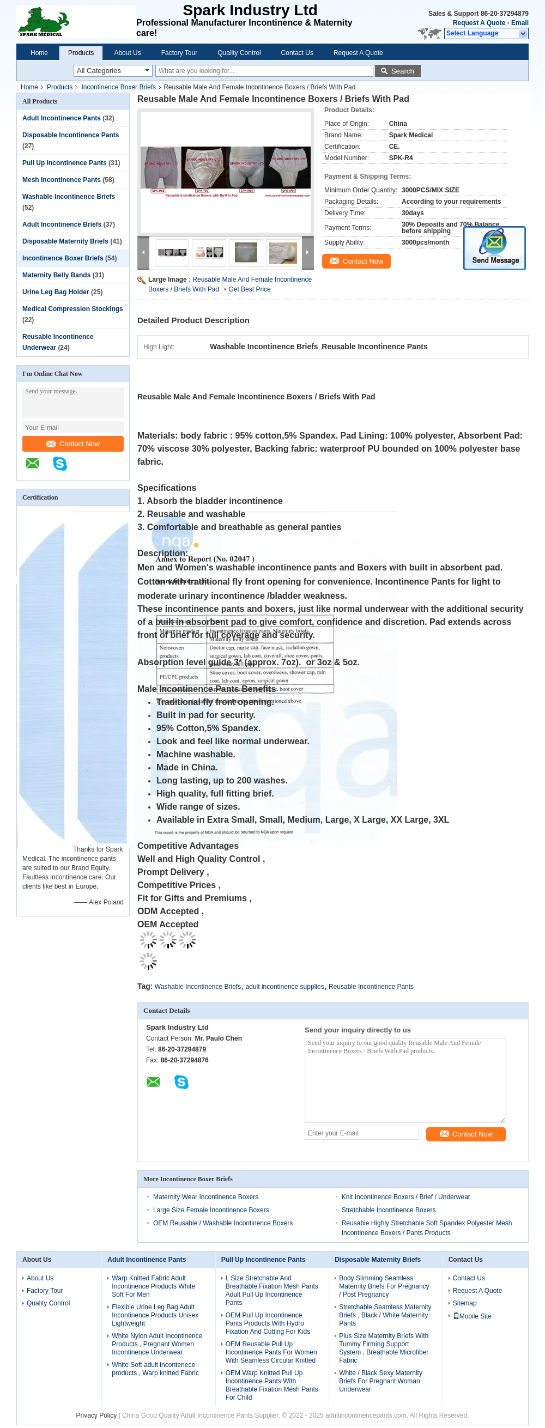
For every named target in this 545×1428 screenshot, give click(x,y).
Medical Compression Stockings (72, 309)
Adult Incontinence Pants (61, 118)
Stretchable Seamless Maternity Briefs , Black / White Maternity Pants (385, 1315)
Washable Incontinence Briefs (68, 196)
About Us (127, 53)
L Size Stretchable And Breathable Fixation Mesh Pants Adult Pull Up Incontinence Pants (272, 1290)
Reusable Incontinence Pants (371, 987)
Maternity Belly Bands (56, 275)
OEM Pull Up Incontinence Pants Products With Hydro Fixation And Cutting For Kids (268, 1323)
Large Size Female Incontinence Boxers (211, 1210)
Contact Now (73, 444)
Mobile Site (472, 1316)
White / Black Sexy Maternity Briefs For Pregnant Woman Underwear (380, 1381)
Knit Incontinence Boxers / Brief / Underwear (406, 1197)
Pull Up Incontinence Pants (64, 163)
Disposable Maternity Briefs (65, 241)
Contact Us (297, 53)
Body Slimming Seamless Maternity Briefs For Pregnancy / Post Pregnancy (384, 1286)
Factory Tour (179, 53)
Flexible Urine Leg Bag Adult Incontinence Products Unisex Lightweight (155, 1315)
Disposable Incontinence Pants (70, 135)
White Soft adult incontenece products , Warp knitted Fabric (155, 1369)
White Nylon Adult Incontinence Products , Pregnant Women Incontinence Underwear (157, 1344)
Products (81, 53)
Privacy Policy (96, 1415)
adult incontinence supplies (285, 987)
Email (520, 23)
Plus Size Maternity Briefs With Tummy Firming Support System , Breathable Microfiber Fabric (383, 1348)
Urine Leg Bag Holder (55, 292)
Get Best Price (249, 289)
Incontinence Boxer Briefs (118, 87)
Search (402, 71)
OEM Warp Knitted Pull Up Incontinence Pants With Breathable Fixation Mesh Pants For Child (272, 1385)
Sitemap (465, 1303)
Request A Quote (479, 23)
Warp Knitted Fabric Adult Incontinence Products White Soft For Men (153, 1286)
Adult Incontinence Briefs (61, 224)
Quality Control (239, 53)
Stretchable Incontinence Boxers (389, 1210)
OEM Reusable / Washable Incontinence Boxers (223, 1223)
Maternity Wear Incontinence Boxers (205, 1197)
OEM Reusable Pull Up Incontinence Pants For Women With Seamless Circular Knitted (271, 1352)
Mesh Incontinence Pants (61, 180)
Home (39, 53)
